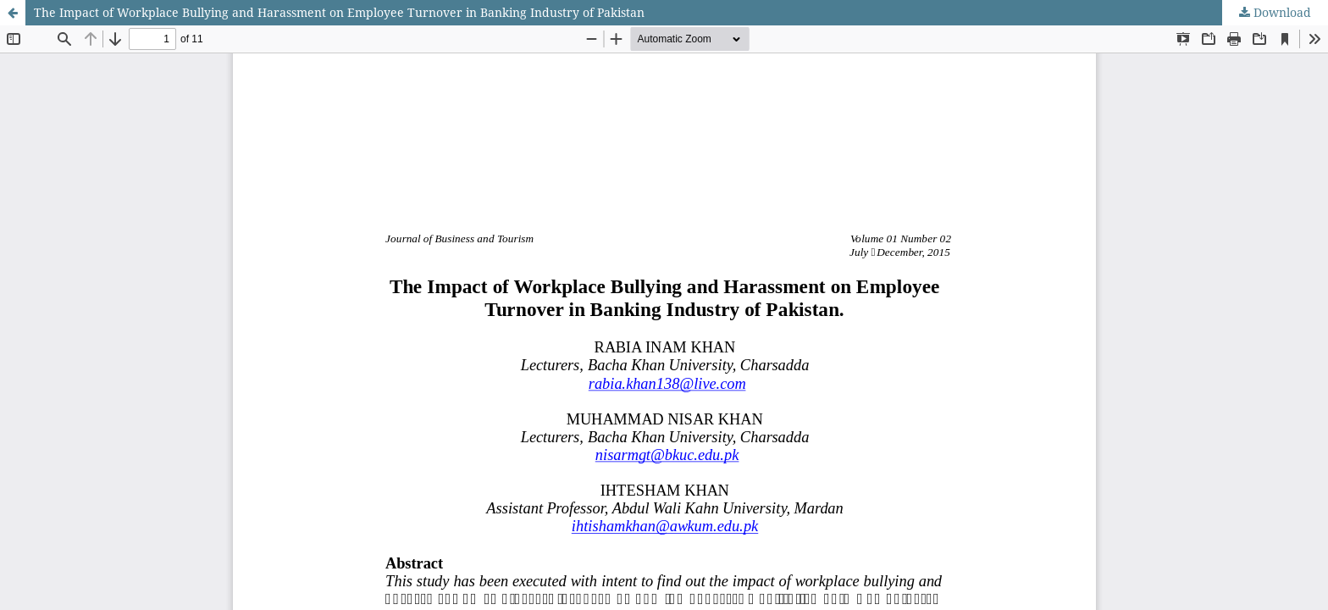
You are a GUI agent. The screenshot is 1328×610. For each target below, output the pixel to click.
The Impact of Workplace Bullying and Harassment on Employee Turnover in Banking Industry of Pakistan (339, 12)
